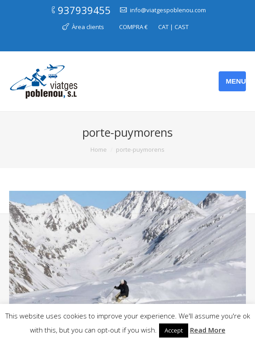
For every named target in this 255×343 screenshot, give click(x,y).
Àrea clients (88, 27)
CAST (182, 27)
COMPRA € (133, 27)
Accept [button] (174, 330)
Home (98, 149)
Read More (207, 329)
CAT (163, 27)
